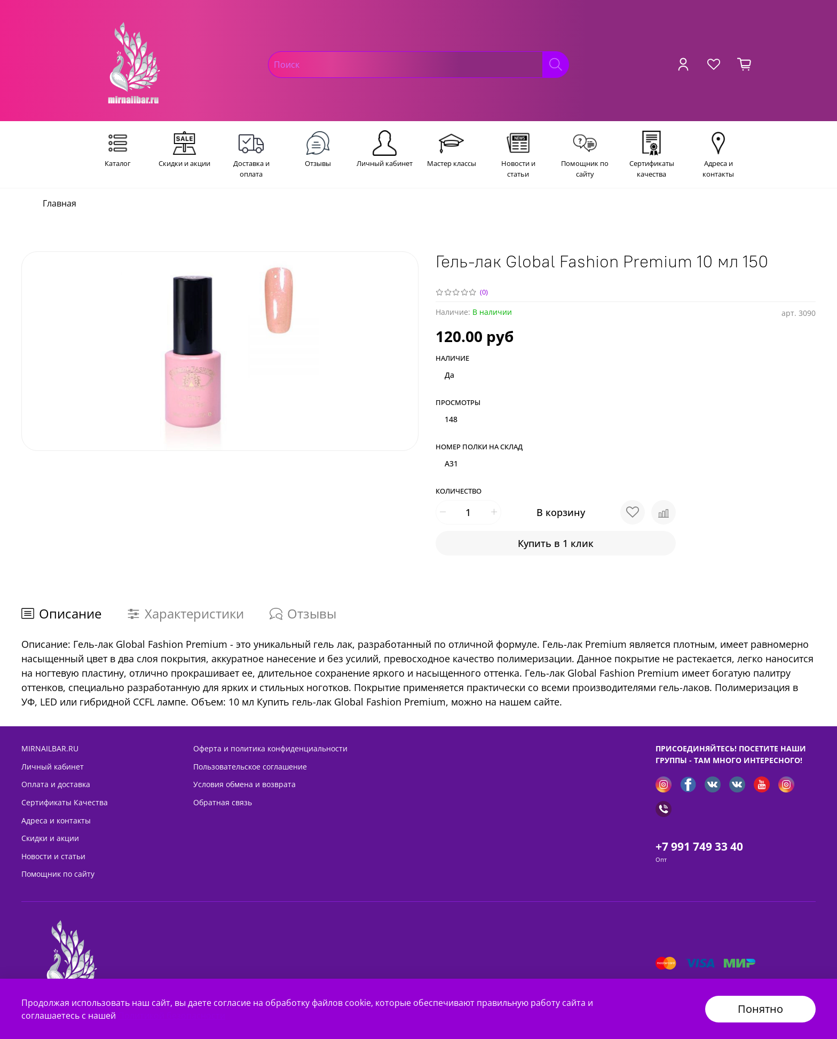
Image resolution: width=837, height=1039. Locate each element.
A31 (451, 463)
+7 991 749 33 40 (699, 846)
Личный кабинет (52, 767)
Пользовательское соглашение (250, 767)
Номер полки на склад (479, 447)
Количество (458, 491)
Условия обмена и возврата (244, 784)
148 (451, 419)
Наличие (452, 358)
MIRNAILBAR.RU (49, 748)
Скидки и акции (50, 838)
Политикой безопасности (171, 1015)
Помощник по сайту (57, 874)
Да (449, 375)
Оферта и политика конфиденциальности (270, 748)
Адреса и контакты (56, 820)
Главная (59, 203)
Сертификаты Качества (64, 802)
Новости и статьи (53, 856)
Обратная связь (222, 802)
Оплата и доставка (55, 784)
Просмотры (458, 403)
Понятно (760, 1009)
